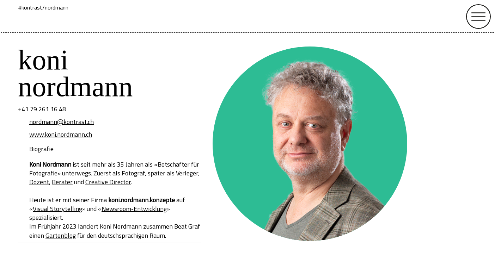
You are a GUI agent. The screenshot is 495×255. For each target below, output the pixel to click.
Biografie (41, 149)
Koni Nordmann (50, 164)
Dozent (39, 182)
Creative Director (108, 182)
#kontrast (30, 7)
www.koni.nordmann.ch (60, 134)
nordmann (56, 7)
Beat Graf (187, 226)
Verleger (187, 173)
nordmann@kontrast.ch (61, 121)
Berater (62, 182)
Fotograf (133, 173)
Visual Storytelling (57, 208)
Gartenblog (60, 235)
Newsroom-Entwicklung (134, 208)
